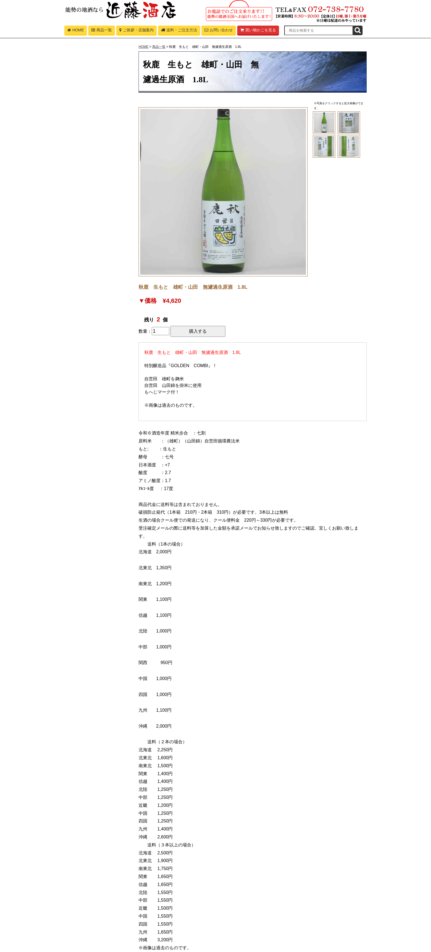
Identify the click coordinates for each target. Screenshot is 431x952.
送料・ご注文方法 (179, 31)
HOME (75, 31)
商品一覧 (101, 31)
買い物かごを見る (258, 31)
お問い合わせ (219, 31)
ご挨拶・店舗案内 (136, 31)
